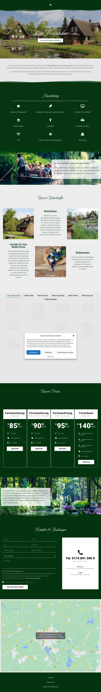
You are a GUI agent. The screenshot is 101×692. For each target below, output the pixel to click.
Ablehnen (48, 352)
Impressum (50, 356)
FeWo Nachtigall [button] (50, 299)
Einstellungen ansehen (65, 352)
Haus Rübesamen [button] (13, 296)
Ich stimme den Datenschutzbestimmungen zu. (20, 582)
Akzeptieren (33, 352)
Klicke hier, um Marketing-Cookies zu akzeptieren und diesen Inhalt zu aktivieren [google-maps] (50, 636)
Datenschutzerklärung (33, 578)
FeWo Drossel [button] (42, 296)
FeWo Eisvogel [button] (87, 296)
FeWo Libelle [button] (29, 296)
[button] (73, 336)
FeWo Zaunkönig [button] (58, 296)
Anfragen (14, 449)
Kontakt (50, 678)
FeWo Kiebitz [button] (73, 296)
